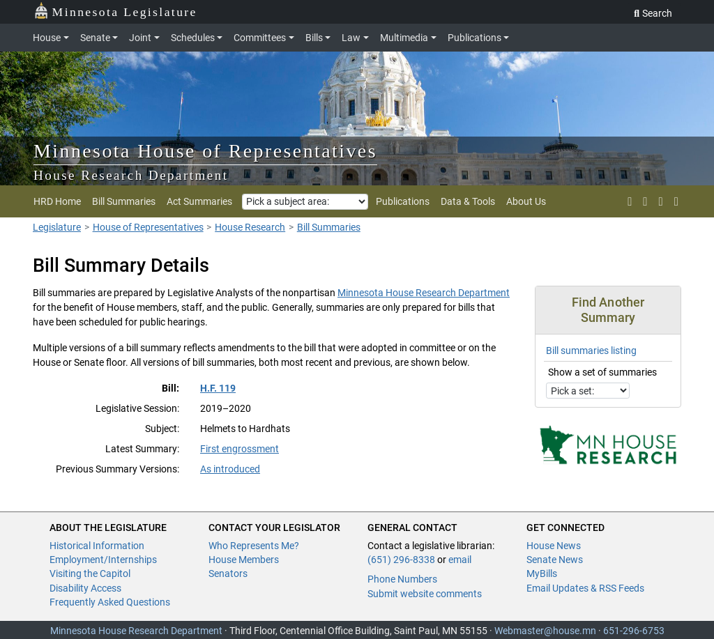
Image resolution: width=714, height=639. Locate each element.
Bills (314, 37)
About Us (526, 201)
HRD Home (57, 201)
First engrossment (239, 448)
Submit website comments (424, 593)
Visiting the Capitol (90, 573)
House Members (243, 559)
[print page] (675, 201)
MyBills (541, 573)
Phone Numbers (402, 579)
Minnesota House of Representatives (205, 151)
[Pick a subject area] (305, 202)
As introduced (230, 469)
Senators (228, 573)
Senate (95, 37)
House (47, 37)
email (459, 559)
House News (553, 545)
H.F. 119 (218, 388)
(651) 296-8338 (401, 559)
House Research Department (131, 175)
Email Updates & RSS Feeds (585, 588)
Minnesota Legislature (115, 11)
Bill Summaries (123, 201)
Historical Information (97, 545)
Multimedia (404, 37)
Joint (140, 37)
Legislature (57, 227)
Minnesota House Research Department (423, 292)
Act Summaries (199, 201)
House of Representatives (148, 227)
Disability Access (85, 588)
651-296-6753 (633, 630)
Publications (474, 37)
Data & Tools (468, 201)
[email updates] (661, 201)
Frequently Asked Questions (110, 602)
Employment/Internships (103, 559)
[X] (629, 201)
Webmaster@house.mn (545, 630)
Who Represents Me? (253, 545)
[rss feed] (645, 201)
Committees (260, 37)
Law (351, 37)
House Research (250, 227)
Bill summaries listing (591, 350)
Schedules (193, 37)
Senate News (554, 559)
